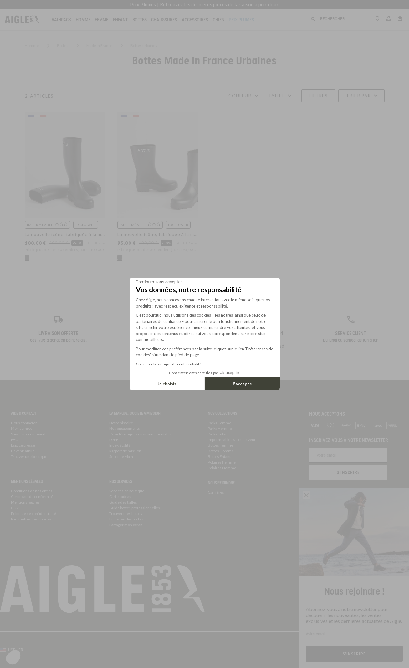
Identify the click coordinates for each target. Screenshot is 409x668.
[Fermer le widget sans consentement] (159, 282)
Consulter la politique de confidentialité (169, 364)
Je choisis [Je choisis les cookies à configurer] (166, 383)
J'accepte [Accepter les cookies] (242, 383)
